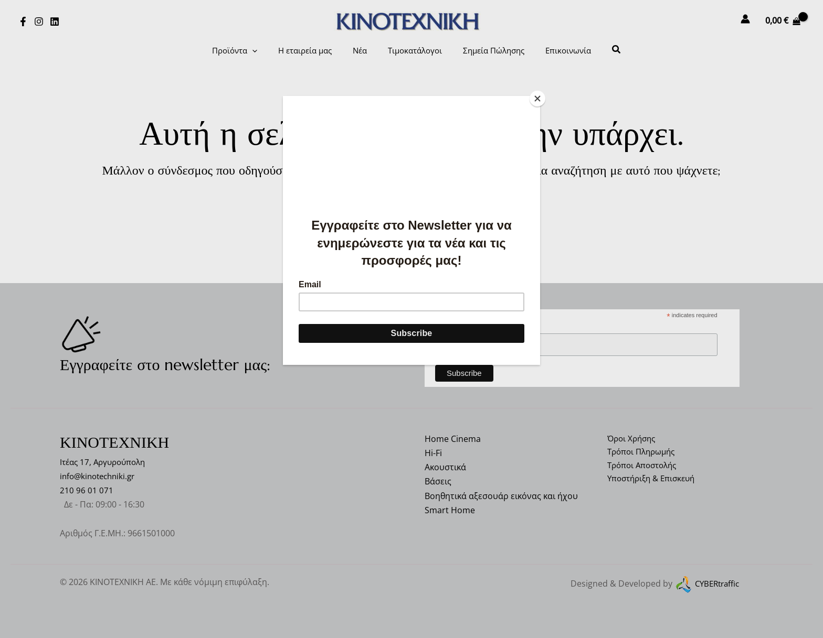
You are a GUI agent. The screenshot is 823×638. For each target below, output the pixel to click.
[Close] (537, 98)
